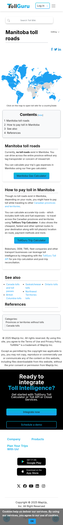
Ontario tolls (51, 284)
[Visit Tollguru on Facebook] (25, 486)
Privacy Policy (53, 341)
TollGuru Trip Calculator (31, 240)
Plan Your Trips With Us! (17, 447)
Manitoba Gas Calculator (31, 175)
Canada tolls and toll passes (13, 287)
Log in (40, 5)
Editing (55, 32)
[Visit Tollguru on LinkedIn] (37, 486)
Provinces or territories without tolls (25, 322)
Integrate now (31, 412)
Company (13, 439)
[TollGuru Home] (18, 5)
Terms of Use (32, 341)
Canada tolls (13, 325)
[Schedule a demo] (31, 424)
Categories (11, 319)
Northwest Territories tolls (31, 295)
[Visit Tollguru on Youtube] (31, 486)
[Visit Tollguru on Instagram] (43, 486)
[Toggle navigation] (53, 6)
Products (38, 439)
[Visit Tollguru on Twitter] (19, 486)
